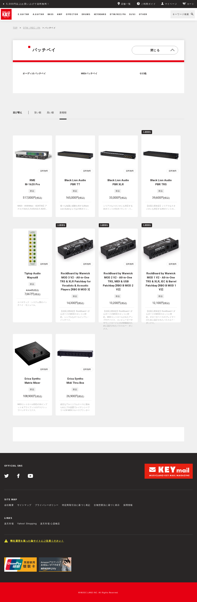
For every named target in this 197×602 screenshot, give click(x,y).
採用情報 (128, 505)
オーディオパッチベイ (34, 73)
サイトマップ (24, 505)
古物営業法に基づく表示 (107, 505)
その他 (142, 73)
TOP (15, 28)
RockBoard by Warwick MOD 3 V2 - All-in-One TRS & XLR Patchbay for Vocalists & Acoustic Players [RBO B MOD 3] (75, 281)
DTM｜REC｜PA (31, 28)
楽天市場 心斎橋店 (50, 523)
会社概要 (9, 505)
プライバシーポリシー (46, 505)
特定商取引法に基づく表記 (76, 505)
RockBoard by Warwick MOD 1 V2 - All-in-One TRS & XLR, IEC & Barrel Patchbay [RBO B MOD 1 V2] (161, 281)
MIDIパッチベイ (89, 73)
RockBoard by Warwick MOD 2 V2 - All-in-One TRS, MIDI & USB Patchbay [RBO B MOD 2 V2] (118, 281)
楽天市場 (9, 523)
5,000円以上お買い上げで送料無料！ (28, 4)
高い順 (50, 112)
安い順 (37, 112)
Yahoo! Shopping (27, 523)
